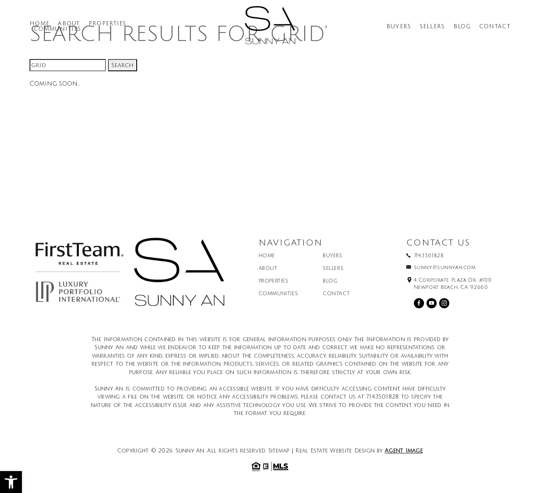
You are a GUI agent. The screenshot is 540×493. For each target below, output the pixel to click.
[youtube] (432, 303)
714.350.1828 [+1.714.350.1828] (429, 256)
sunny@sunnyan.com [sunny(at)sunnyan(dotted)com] (445, 267)
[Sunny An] (270, 28)
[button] (11, 482)
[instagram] (444, 303)
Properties (108, 24)
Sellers (432, 27)
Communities (57, 29)
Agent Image (404, 451)
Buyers (398, 27)
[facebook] (419, 303)
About (69, 24)
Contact (494, 27)
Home (39, 24)
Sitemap (279, 451)
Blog (462, 27)
